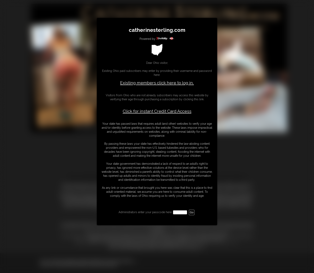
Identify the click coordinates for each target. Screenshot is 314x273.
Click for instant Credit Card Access (157, 111)
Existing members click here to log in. (157, 82)
